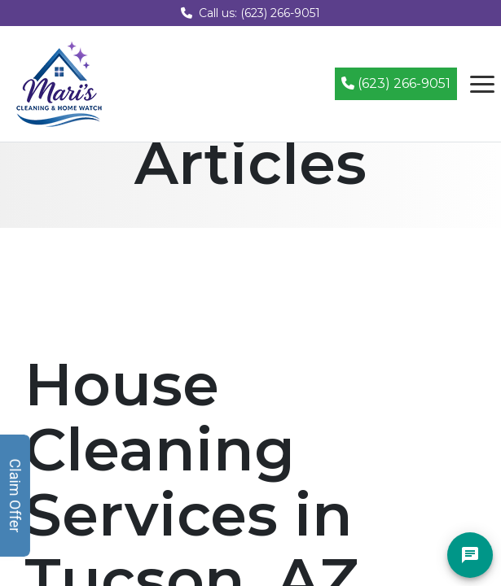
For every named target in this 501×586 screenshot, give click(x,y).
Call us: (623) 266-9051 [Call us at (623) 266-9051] (250, 13)
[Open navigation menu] (482, 84)
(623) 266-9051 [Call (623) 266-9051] (395, 83)
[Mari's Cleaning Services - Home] (59, 82)
